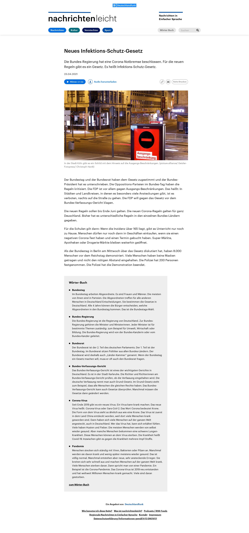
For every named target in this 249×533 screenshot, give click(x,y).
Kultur (74, 30)
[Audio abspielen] (75, 81)
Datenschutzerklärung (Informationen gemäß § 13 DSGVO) (125, 518)
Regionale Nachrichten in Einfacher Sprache (113, 515)
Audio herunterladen (105, 82)
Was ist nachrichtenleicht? (128, 511)
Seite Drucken (180, 82)
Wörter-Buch (167, 30)
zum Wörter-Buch (79, 485)
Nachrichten (57, 30)
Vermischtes (91, 30)
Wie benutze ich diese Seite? (97, 511)
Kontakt (143, 515)
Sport (108, 30)
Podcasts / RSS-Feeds (155, 511)
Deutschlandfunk (134, 504)
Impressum (155, 515)
